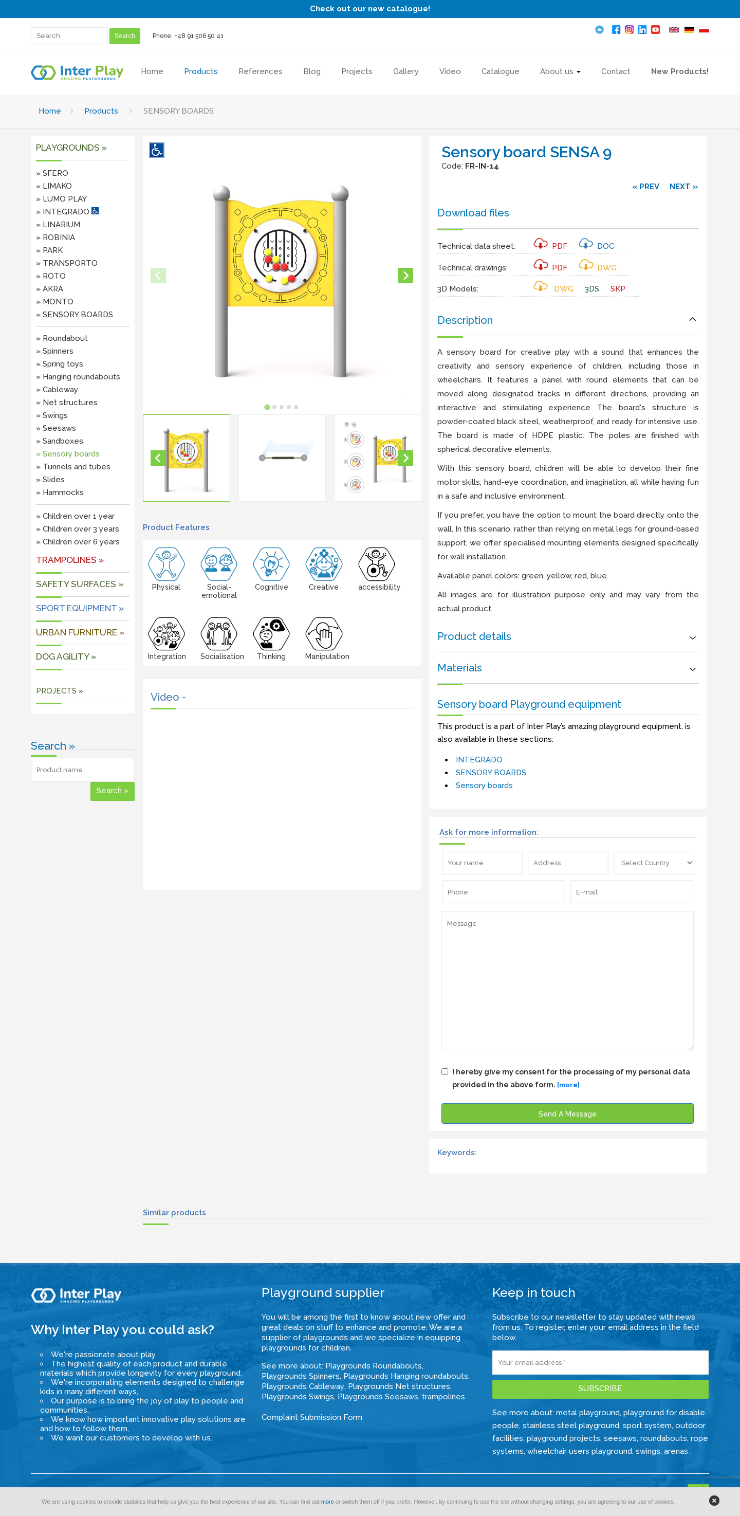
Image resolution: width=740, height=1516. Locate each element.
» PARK (49, 250)
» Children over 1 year (75, 516)
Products (101, 111)
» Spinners (54, 351)
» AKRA (49, 289)
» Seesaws (56, 428)
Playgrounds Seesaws (378, 1396)
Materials (459, 668)
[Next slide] (405, 275)
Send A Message (568, 1114)
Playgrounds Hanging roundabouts (405, 1376)
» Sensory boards (68, 454)
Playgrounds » (71, 147)
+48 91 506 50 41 (199, 36)
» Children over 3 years (77, 529)
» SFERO (52, 173)
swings (648, 1451)
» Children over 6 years (78, 541)
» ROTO (51, 276)
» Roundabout (62, 338)
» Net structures (67, 402)
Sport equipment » (80, 608)
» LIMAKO (54, 186)
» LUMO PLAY (61, 199)
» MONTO (54, 301)
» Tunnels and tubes (73, 466)
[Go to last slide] (158, 458)
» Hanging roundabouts (78, 376)
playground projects (563, 1438)
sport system (647, 1425)
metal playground (588, 1412)
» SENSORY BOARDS (74, 314)
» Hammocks (60, 492)
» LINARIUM (58, 224)
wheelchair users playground (579, 1451)
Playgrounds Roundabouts (373, 1366)
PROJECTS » (59, 691)
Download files (473, 213)
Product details (474, 636)
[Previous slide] (158, 275)
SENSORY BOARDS (491, 772)
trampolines (443, 1396)
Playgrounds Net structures (399, 1386)
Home (50, 111)
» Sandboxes (59, 441)
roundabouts (663, 1438)
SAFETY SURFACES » (79, 584)
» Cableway (57, 389)
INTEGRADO (479, 759)
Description (465, 320)
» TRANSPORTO (67, 263)
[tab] (267, 407)
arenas (677, 1451)
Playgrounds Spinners (301, 1376)
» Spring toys (59, 364)
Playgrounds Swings (298, 1396)
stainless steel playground (571, 1425)
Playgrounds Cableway (303, 1386)
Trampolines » (70, 560)
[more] (568, 1085)
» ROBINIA (55, 237)
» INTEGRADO (67, 211)
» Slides (50, 479)
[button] (186, 458)
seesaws (620, 1438)
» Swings (52, 415)
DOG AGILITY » (66, 656)
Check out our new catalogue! (370, 8)
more (327, 1502)
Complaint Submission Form (312, 1417)
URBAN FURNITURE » (80, 632)
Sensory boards (484, 785)
